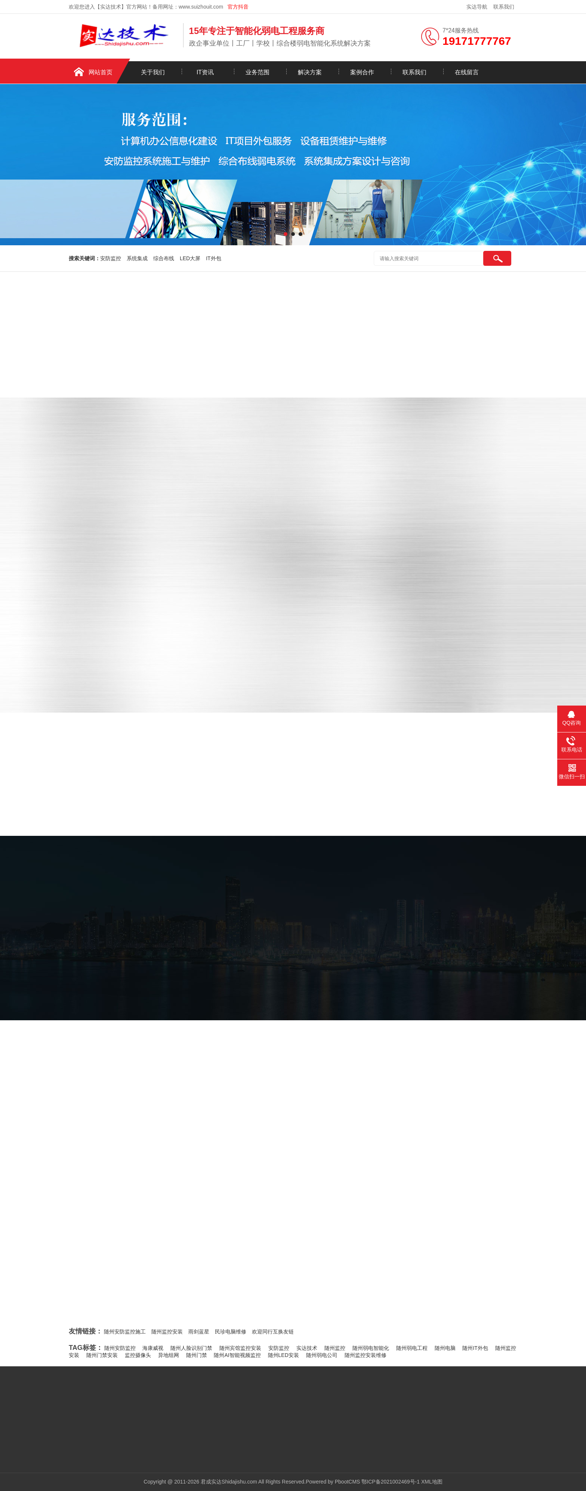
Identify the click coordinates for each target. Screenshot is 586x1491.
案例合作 (362, 72)
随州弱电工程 (412, 1348)
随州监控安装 (167, 1332)
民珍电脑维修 (230, 1332)
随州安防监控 (120, 1348)
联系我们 (503, 7)
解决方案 (310, 72)
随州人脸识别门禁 (191, 1348)
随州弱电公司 (321, 1355)
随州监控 (334, 1348)
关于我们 (153, 72)
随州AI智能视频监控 (237, 1355)
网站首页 (100, 72)
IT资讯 (205, 72)
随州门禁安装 (102, 1355)
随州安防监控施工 (125, 1332)
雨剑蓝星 (198, 1332)
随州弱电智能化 (370, 1348)
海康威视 (152, 1348)
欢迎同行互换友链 (273, 1332)
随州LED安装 (283, 1355)
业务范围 (257, 72)
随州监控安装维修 (365, 1355)
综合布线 (163, 258)
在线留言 (467, 72)
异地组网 (168, 1355)
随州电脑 (445, 1348)
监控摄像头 (138, 1355)
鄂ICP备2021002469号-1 (390, 1482)
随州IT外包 (475, 1348)
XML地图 (431, 1482)
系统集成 (137, 258)
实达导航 (476, 7)
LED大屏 (190, 258)
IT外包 (213, 258)
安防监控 (110, 258)
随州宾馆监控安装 (240, 1348)
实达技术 (306, 1348)
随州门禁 (196, 1355)
